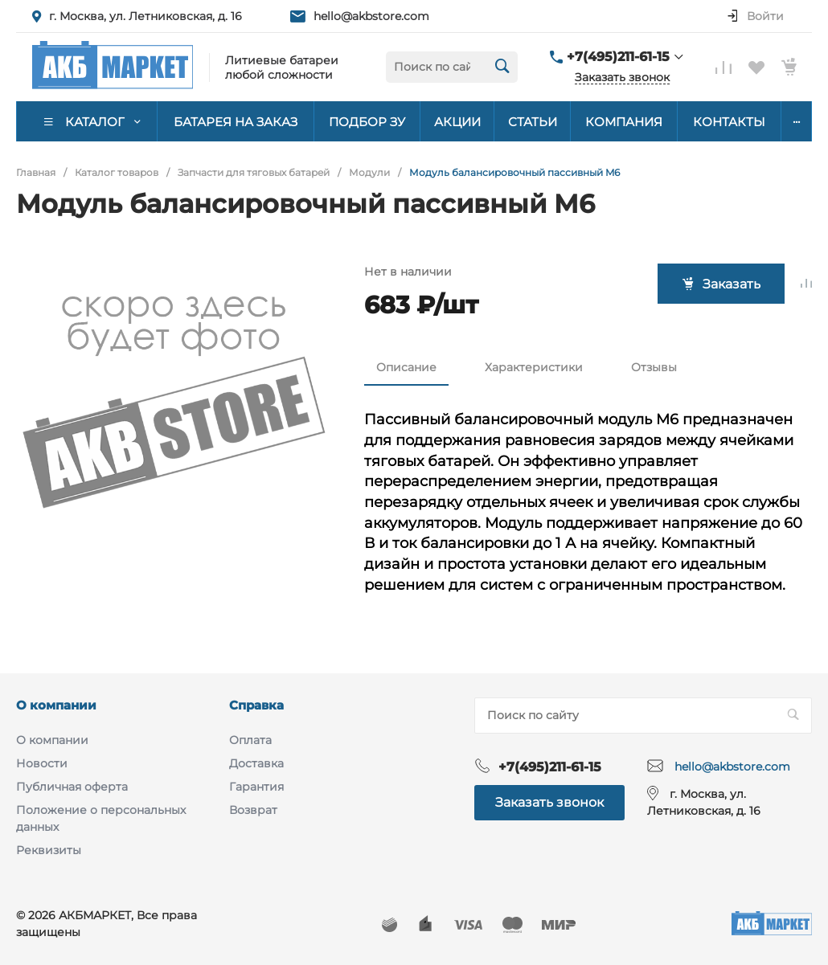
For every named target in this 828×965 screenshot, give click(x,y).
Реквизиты (48, 850)
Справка (256, 705)
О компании (56, 705)
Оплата (250, 740)
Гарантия (256, 786)
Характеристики (534, 367)
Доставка (256, 763)
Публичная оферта (72, 786)
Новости (42, 763)
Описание (406, 367)
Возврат (253, 810)
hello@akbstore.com (371, 16)
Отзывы (654, 367)
